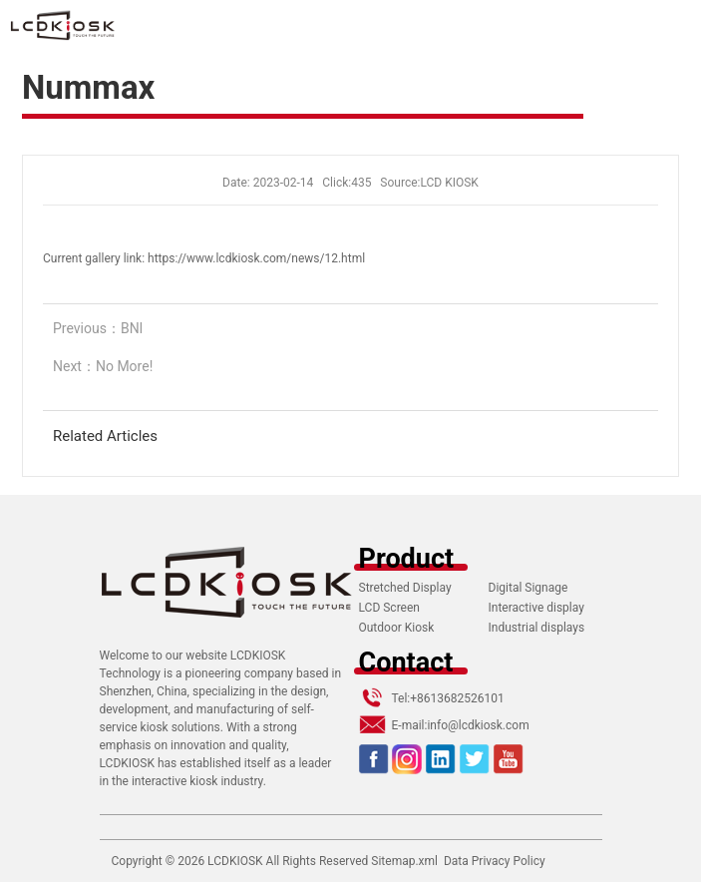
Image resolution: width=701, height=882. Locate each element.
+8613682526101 (457, 698)
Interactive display (536, 608)
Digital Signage (528, 588)
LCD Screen (389, 608)
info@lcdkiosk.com (477, 725)
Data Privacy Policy (494, 861)
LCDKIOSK (234, 861)
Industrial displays (537, 628)
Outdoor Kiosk (397, 628)
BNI (132, 328)
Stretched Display (405, 588)
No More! (124, 366)
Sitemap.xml (404, 861)
